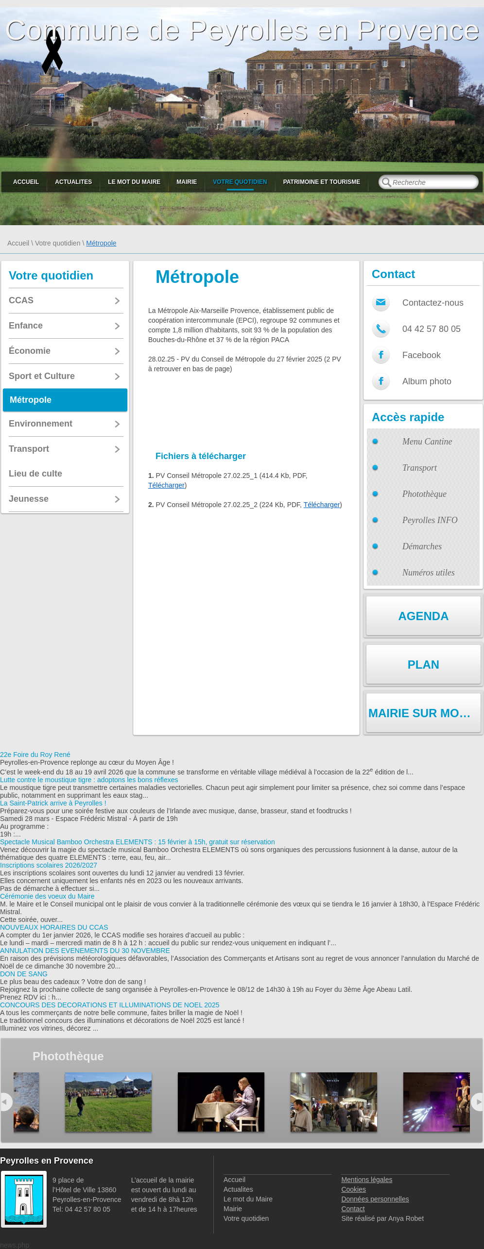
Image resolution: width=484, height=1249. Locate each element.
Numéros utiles (428, 572)
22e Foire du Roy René (35, 754)
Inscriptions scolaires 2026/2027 (48, 865)
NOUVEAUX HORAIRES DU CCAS (54, 927)
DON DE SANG (24, 974)
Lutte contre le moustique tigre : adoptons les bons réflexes (89, 780)
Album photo (426, 381)
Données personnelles (375, 1199)
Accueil (26, 182)
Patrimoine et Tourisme (322, 182)
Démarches (422, 546)
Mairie (186, 182)
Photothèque (424, 494)
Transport (419, 468)
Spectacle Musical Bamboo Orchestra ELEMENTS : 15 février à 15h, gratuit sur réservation (137, 842)
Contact (352, 1209)
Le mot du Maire (134, 182)
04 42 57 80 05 (431, 329)
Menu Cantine (427, 441)
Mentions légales (366, 1179)
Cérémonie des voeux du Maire (47, 896)
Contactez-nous (433, 303)
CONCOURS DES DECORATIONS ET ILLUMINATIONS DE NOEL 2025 (109, 1005)
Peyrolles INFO (430, 520)
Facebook (421, 355)
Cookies (353, 1189)
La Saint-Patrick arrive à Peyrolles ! (53, 803)
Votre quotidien (240, 182)
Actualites (73, 182)
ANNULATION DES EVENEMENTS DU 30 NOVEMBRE (85, 950)
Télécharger (166, 485)
